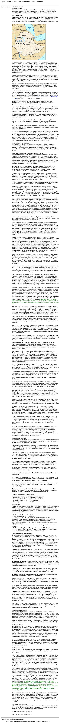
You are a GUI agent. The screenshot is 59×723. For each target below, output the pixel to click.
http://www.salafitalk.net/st (17, 719)
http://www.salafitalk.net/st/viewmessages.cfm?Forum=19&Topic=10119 (30, 721)
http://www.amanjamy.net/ (24, 711)
